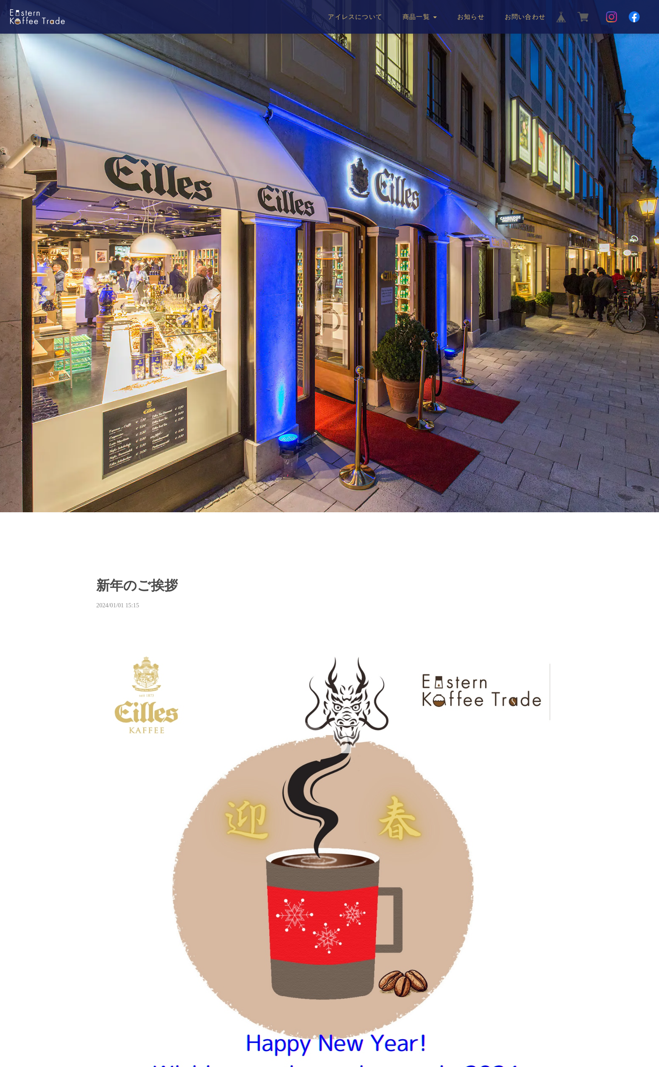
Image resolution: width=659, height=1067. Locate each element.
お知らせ (471, 16)
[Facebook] (634, 17)
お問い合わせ (525, 16)
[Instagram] (611, 17)
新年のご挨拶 (137, 585)
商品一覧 (416, 16)
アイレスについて (355, 16)
